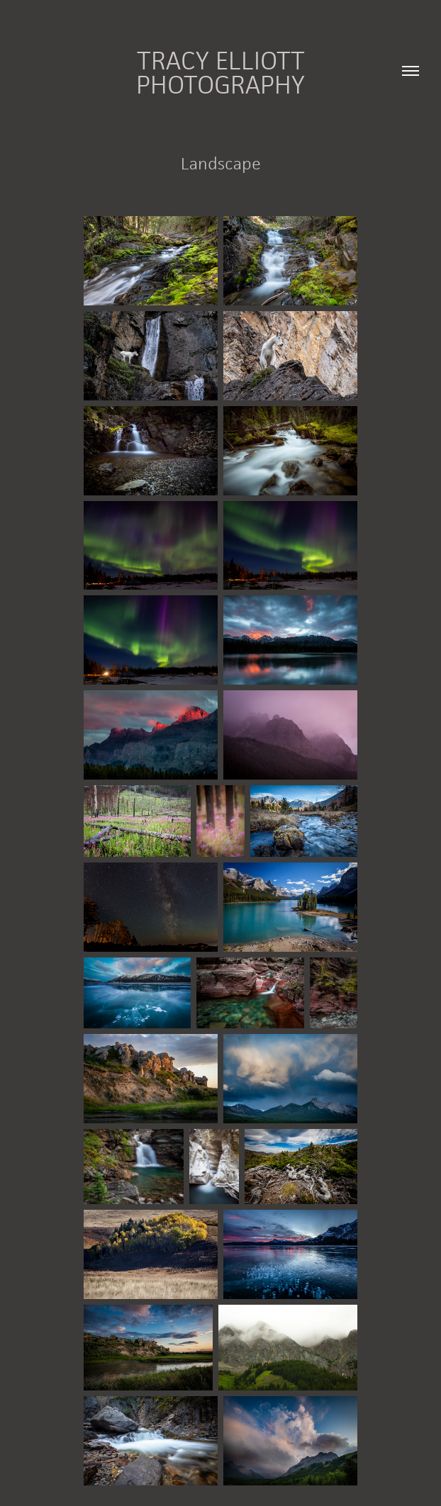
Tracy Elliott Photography (223, 72)
